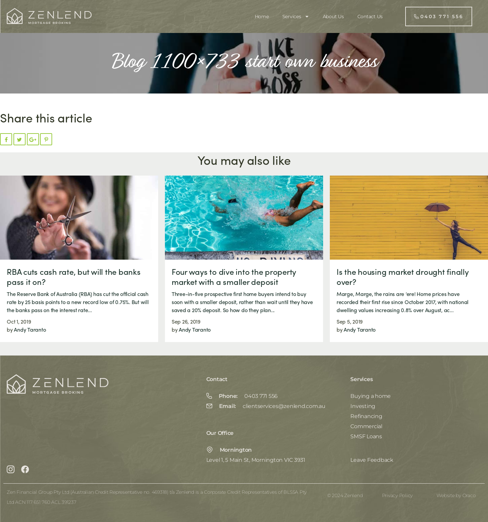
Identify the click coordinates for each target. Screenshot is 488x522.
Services (295, 16)
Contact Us (370, 16)
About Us (333, 16)
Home (262, 16)
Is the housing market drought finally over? (402, 276)
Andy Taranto (30, 329)
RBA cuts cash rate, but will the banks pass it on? (74, 276)
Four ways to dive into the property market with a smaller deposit (234, 276)
